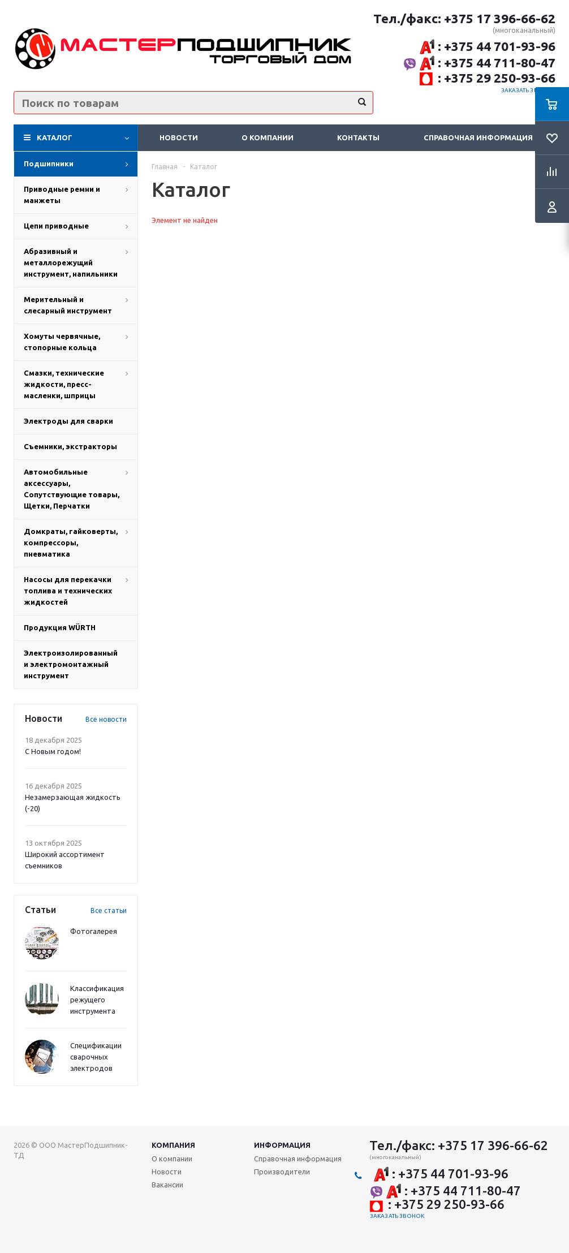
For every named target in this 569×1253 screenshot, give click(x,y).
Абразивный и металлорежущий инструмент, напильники (71, 262)
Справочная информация (478, 137)
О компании (268, 137)
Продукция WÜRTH (60, 627)
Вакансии (167, 1185)
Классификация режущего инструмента (97, 999)
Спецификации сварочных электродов (96, 1056)
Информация (282, 1145)
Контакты (358, 137)
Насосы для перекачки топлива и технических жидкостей (68, 590)
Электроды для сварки (68, 421)
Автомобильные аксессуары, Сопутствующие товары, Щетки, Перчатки (71, 489)
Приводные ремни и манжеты (62, 194)
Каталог (54, 137)
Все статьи (108, 910)
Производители (282, 1172)
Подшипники (49, 163)
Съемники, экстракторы (70, 446)
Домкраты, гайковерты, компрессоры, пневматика (71, 542)
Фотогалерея (93, 931)
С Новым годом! (53, 751)
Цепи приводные (56, 226)
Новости (179, 137)
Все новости (106, 719)
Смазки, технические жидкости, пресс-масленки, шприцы (64, 384)
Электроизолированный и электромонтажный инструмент (71, 664)
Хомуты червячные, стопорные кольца (62, 341)
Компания (173, 1145)
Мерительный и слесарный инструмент (68, 305)
